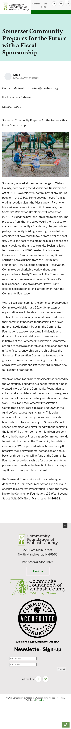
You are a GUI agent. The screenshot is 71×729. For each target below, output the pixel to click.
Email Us (38, 571)
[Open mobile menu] (66, 1)
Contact (36, 4)
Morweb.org (40, 700)
